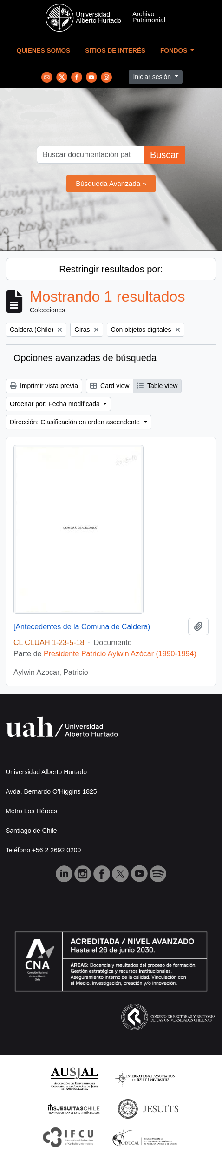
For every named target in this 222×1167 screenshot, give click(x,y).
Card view (109, 385)
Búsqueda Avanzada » (111, 183)
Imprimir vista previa (44, 385)
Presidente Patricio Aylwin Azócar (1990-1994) (120, 654)
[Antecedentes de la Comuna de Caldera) (81, 627)
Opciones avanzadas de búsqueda (85, 358)
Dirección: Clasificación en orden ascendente (76, 422)
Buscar (164, 155)
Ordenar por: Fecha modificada (56, 404)
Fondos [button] (174, 50)
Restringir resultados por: (111, 269)
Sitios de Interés (115, 50)
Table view (157, 385)
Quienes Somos (44, 50)
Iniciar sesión (153, 76)
